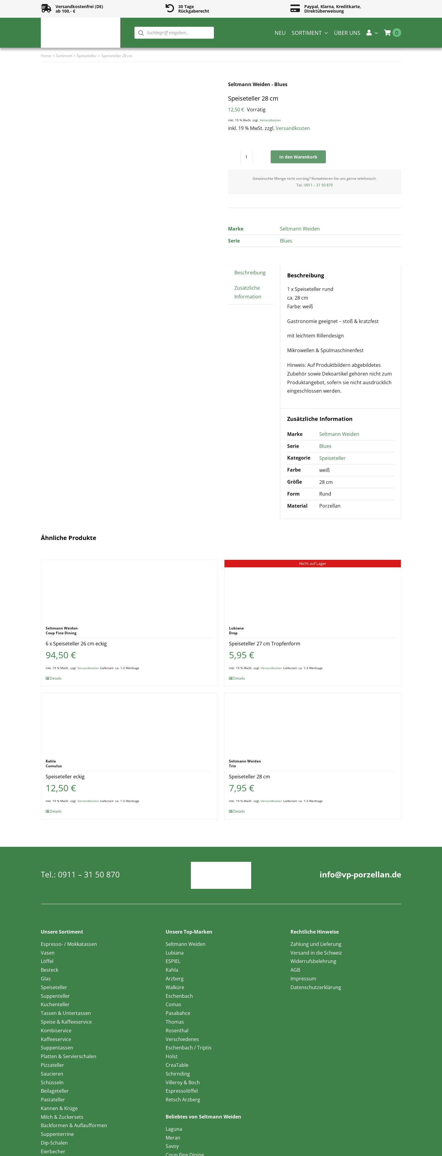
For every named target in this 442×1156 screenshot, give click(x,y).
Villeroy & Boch (183, 1082)
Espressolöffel (182, 1091)
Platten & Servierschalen (68, 1056)
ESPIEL (173, 961)
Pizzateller (52, 1065)
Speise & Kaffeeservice (66, 1022)
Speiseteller (332, 458)
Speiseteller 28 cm (249, 776)
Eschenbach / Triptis (189, 1047)
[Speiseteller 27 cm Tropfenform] (312, 590)
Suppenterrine (57, 1134)
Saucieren (52, 1073)
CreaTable (177, 1065)
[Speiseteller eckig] (129, 723)
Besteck (49, 970)
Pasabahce (178, 1013)
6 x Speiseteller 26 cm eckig (76, 643)
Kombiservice (56, 1030)
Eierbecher (53, 1151)
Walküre (175, 987)
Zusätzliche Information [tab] (247, 292)
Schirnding (178, 1073)
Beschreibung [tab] (250, 272)
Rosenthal (177, 1030)
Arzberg (175, 978)
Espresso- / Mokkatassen (69, 944)
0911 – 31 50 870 (318, 185)
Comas (173, 1004)
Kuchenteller (55, 1004)
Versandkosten (270, 120)
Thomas (175, 1022)
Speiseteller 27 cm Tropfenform (264, 643)
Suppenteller (55, 996)
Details (56, 678)
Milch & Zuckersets (62, 1117)
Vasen (48, 952)
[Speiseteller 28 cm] (312, 723)
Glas (46, 978)
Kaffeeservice (56, 1039)
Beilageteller (55, 1091)
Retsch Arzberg (183, 1099)
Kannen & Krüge (59, 1108)
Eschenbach (179, 996)
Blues (286, 240)
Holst (172, 1056)
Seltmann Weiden (300, 228)
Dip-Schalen (54, 1142)
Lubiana (175, 952)
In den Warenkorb (298, 157)
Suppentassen (57, 1047)
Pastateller (53, 1099)
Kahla (172, 970)
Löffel (47, 961)
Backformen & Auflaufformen (74, 1125)
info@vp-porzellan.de (360, 874)
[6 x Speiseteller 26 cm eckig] (129, 590)
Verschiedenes (182, 1039)
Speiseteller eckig (65, 776)
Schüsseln (52, 1082)
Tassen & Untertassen (66, 1013)
